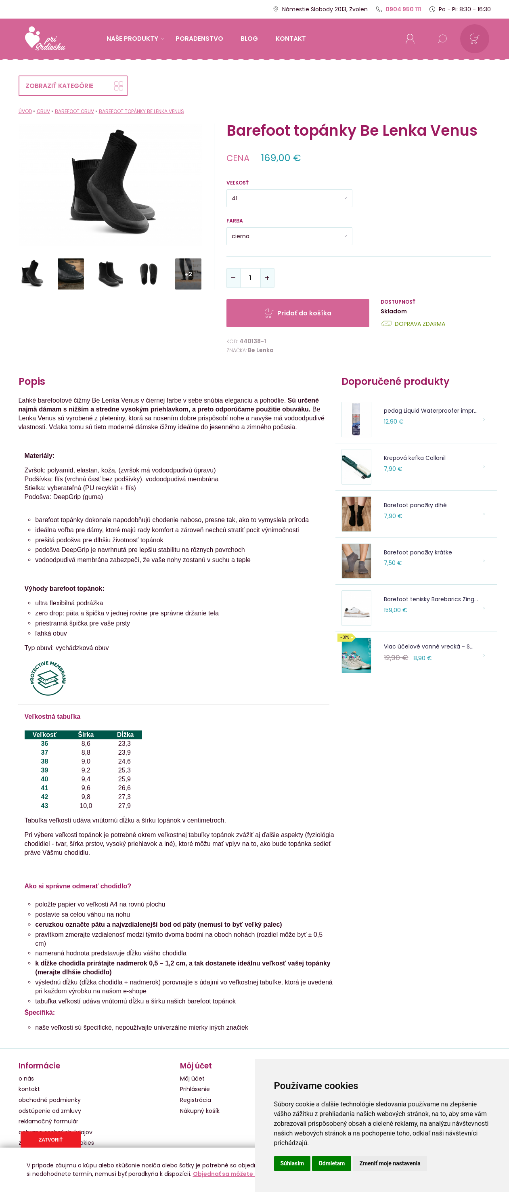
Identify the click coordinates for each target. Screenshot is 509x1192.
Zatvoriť (51, 1140)
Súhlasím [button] (292, 1163)
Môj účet (192, 1078)
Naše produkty (135, 38)
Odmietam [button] (331, 1163)
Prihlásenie (195, 1089)
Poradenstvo (199, 38)
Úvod (25, 111)
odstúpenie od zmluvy (50, 1111)
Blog (249, 38)
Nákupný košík (200, 1111)
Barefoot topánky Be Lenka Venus (141, 111)
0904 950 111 (403, 9)
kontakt (291, 38)
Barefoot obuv (74, 111)
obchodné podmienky (50, 1100)
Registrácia (195, 1100)
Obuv (43, 111)
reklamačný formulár (48, 1121)
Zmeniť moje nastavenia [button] (389, 1163)
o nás (26, 1078)
